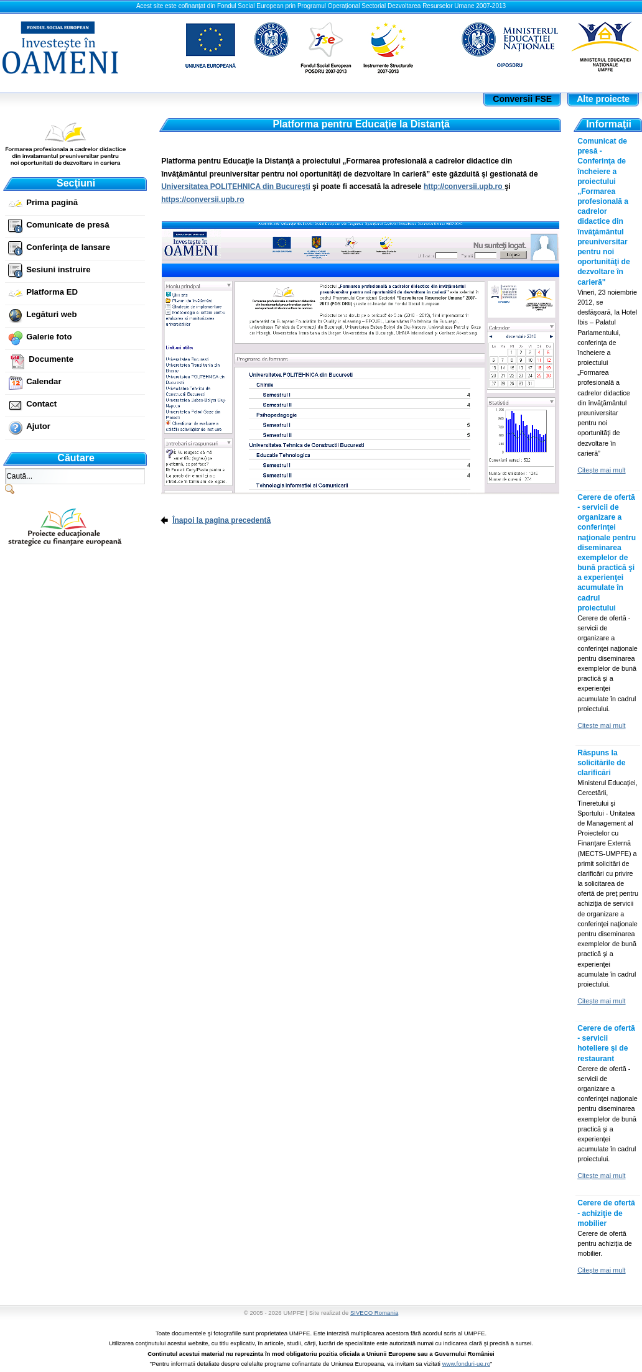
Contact (41, 403)
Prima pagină (52, 202)
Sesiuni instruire (58, 269)
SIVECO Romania (374, 1312)
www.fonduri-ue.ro (466, 1363)
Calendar (43, 381)
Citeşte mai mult (601, 470)
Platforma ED (52, 292)
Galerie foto (49, 336)
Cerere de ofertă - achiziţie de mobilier (606, 1213)
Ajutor (38, 426)
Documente (51, 359)
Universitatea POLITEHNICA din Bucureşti (235, 186)
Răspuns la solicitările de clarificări (601, 762)
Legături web (51, 314)
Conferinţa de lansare (68, 247)
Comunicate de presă (67, 224)
